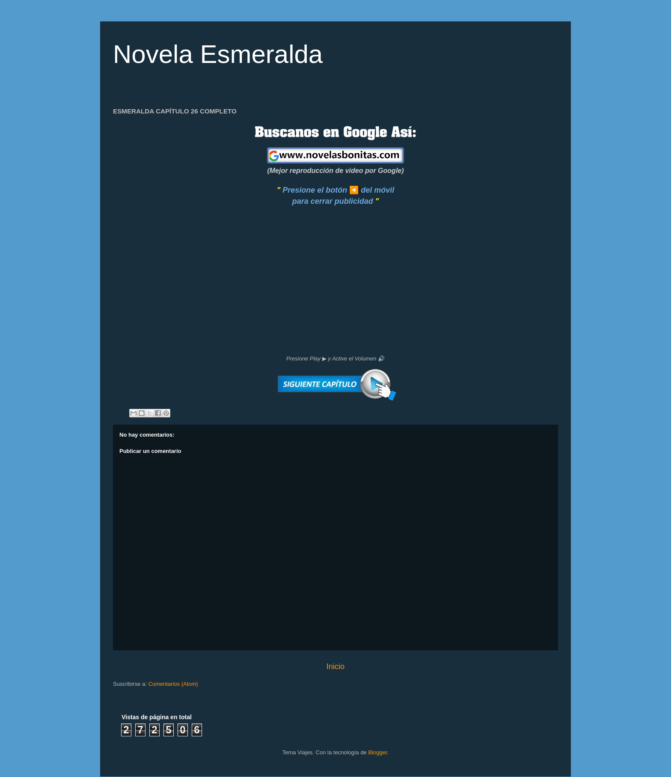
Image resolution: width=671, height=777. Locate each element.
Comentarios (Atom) (173, 684)
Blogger (377, 752)
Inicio (335, 666)
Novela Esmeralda (218, 54)
